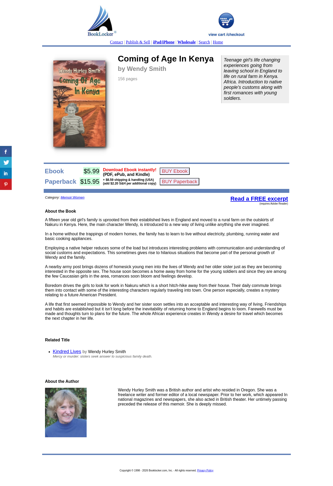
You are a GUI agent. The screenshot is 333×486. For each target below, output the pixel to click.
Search (204, 42)
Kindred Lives (67, 351)
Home (218, 42)
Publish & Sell (138, 42)
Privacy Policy (205, 470)
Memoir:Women (73, 197)
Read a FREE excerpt (259, 198)
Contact (116, 42)
